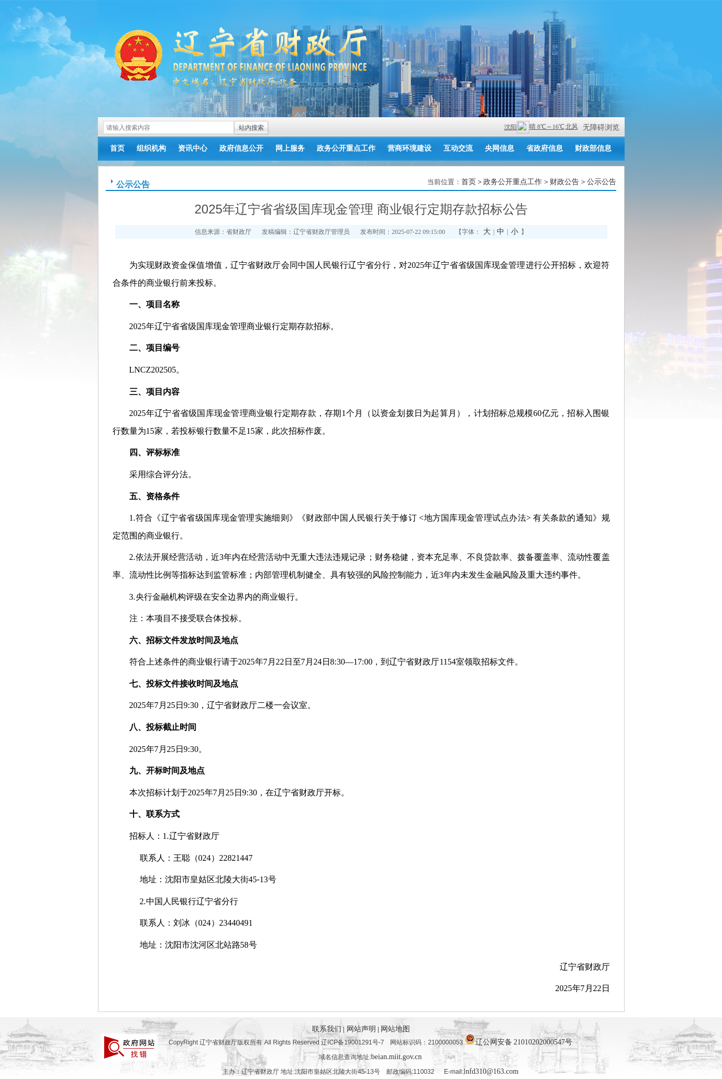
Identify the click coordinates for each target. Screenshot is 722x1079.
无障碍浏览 (601, 127)
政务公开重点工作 (346, 148)
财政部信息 (593, 148)
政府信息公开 (241, 148)
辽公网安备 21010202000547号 (519, 1039)
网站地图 (395, 1029)
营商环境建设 (409, 148)
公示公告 (133, 184)
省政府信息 (544, 148)
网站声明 (362, 1029)
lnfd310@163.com (490, 1071)
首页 (117, 148)
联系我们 (327, 1029)
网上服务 (290, 148)
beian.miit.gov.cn (396, 1057)
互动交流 (458, 148)
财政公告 (564, 182)
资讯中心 (192, 148)
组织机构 (151, 148)
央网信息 (499, 148)
